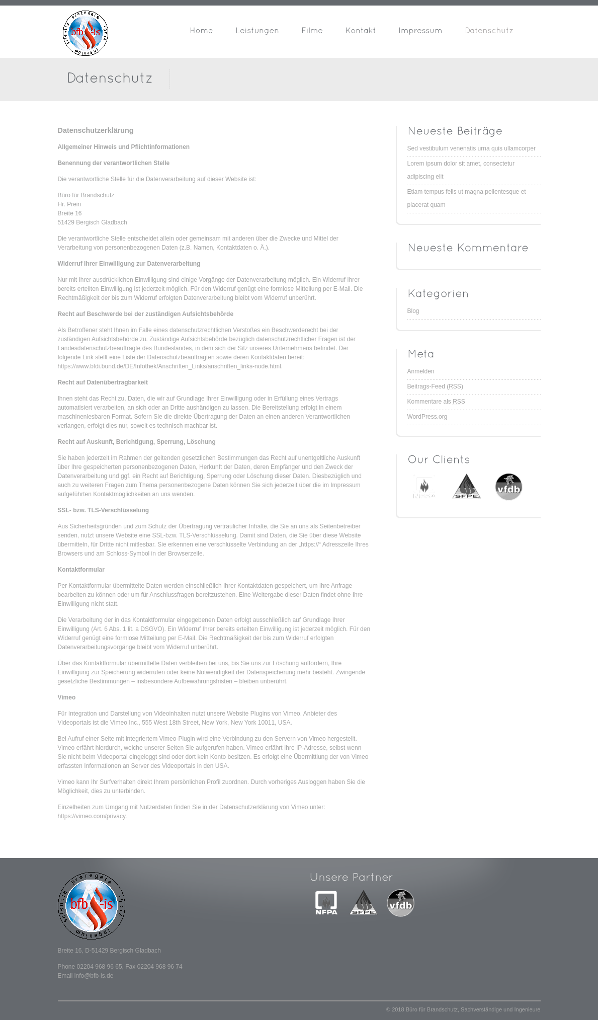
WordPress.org (427, 416)
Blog (413, 311)
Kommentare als (436, 401)
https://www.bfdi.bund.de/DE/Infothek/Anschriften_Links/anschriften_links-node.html (169, 366)
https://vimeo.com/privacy (91, 816)
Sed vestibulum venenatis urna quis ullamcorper (471, 148)
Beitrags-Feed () (435, 386)
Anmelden (421, 371)
